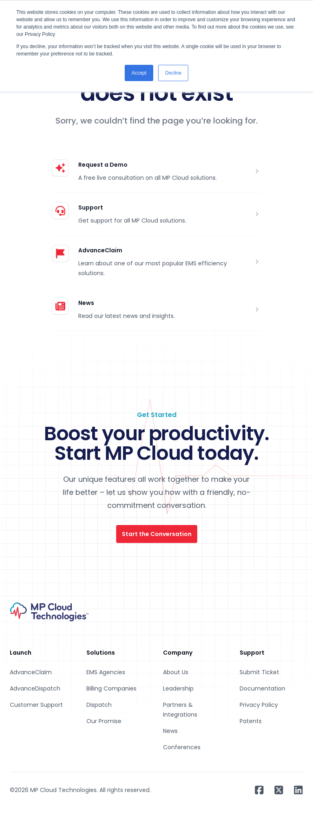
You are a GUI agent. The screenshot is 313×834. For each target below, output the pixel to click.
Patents (251, 721)
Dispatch (99, 705)
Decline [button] (173, 73)
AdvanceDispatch (35, 688)
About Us (175, 672)
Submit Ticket (259, 672)
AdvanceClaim (100, 250)
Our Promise (103, 721)
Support (90, 207)
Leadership (178, 688)
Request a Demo (103, 165)
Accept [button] (139, 73)
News (86, 303)
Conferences (182, 747)
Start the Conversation (157, 534)
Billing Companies (111, 688)
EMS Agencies (105, 672)
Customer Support (36, 705)
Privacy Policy (259, 705)
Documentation (262, 688)
